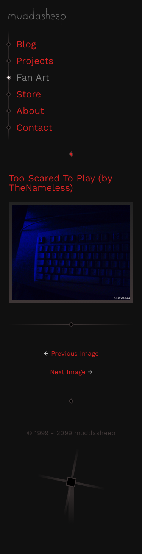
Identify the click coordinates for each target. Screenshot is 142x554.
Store (28, 94)
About (30, 110)
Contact (34, 127)
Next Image (68, 372)
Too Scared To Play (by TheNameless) (60, 183)
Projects (34, 60)
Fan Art (32, 77)
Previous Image (75, 353)
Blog (26, 44)
